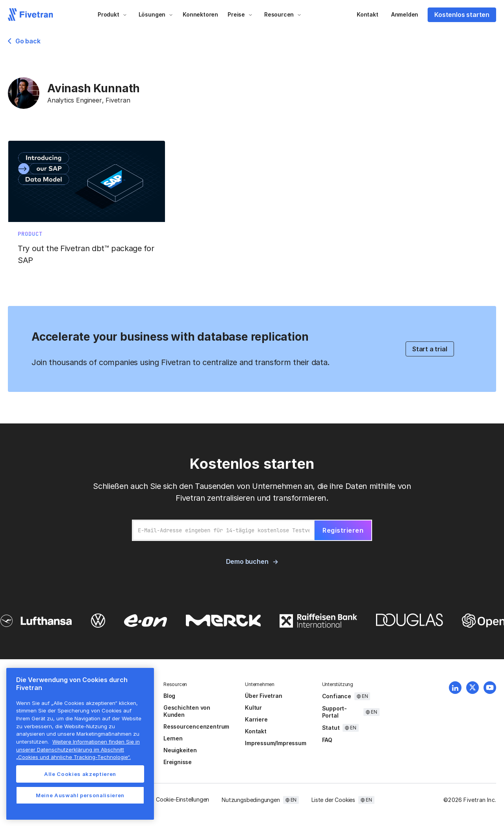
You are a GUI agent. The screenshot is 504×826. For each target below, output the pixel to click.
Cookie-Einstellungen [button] (182, 799)
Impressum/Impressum (275, 743)
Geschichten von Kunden (186, 711)
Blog (169, 695)
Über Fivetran (263, 695)
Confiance (336, 696)
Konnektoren (200, 14)
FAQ (327, 740)
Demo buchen (247, 561)
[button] (112, 14)
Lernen (173, 738)
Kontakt (367, 14)
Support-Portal (334, 712)
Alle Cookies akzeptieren (80, 774)
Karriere (256, 719)
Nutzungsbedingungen (251, 799)
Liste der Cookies (333, 799)
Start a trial (429, 349)
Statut (331, 727)
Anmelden (404, 14)
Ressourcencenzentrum (196, 726)
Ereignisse (177, 762)
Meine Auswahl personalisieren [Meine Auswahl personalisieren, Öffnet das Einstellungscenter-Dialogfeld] (80, 795)
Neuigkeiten (180, 750)
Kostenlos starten (461, 15)
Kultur (253, 707)
